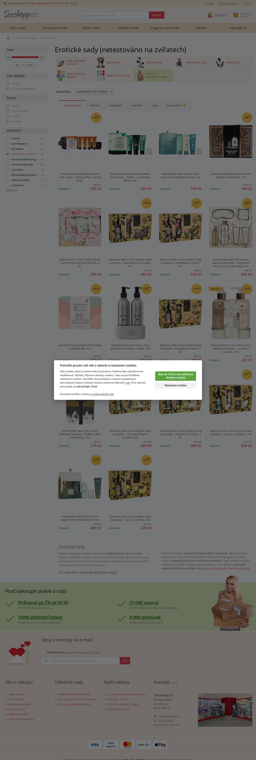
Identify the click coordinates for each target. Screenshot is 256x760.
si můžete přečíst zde (102, 394)
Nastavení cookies (175, 385)
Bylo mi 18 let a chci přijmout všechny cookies (175, 376)
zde (128, 382)
